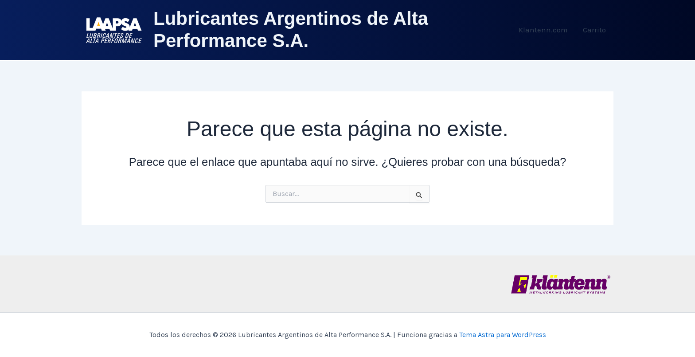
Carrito (594, 29)
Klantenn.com (543, 29)
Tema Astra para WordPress (502, 334)
